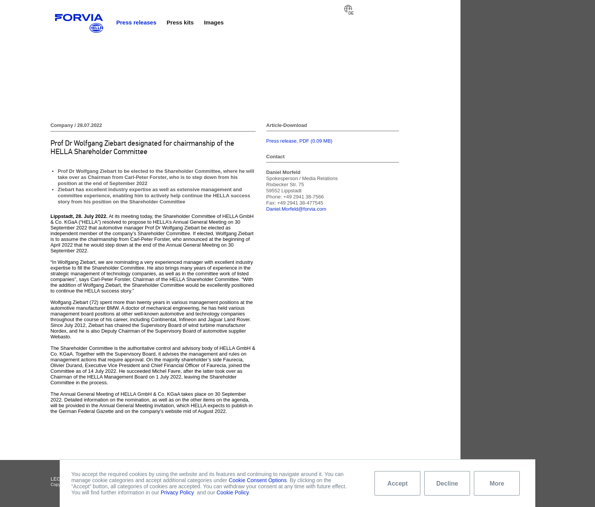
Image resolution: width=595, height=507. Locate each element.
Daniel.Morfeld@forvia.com (296, 209)
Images (214, 22)
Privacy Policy (177, 492)
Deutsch (348, 9)
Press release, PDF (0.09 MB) (299, 141)
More (497, 483)
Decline (447, 483)
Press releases (136, 22)
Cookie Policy (233, 492)
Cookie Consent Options (258, 480)
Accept (397, 483)
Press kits (180, 22)
